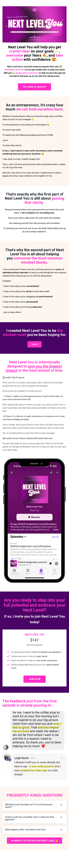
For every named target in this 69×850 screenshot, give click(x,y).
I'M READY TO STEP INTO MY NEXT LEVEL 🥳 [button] (34, 840)
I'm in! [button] (34, 344)
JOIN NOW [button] (34, 679)
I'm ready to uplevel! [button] (34, 86)
